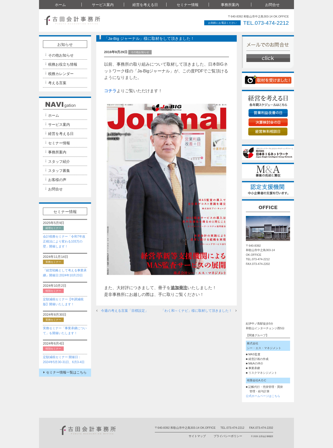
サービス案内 (103, 5)
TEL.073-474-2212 (266, 23)
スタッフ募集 (59, 171)
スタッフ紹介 (59, 161)
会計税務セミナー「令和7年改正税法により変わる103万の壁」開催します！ (64, 241)
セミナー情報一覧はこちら (65, 372)
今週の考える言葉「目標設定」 (124, 311)
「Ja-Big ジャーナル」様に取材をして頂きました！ (149, 38)
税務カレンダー (61, 74)
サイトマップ (197, 436)
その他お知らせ (61, 55)
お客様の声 (57, 180)
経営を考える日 (145, 5)
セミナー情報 (187, 5)
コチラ (110, 91)
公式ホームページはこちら (263, 395)
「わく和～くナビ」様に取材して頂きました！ (196, 311)
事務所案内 (230, 5)
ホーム (60, 5)
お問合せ (272, 5)
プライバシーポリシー (228, 436)
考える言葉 (57, 83)
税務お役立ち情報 (62, 64)
